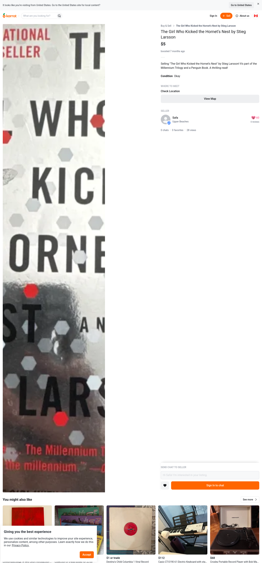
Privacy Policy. (46, 536)
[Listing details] (210, 243)
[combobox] (39, 16)
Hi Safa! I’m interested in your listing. (210, 475)
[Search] (59, 15)
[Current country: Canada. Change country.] (255, 15)
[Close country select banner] (258, 3)
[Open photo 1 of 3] (54, 258)
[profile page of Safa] (165, 119)
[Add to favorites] (165, 485)
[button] (250, 499)
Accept (89, 545)
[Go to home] (9, 15)
